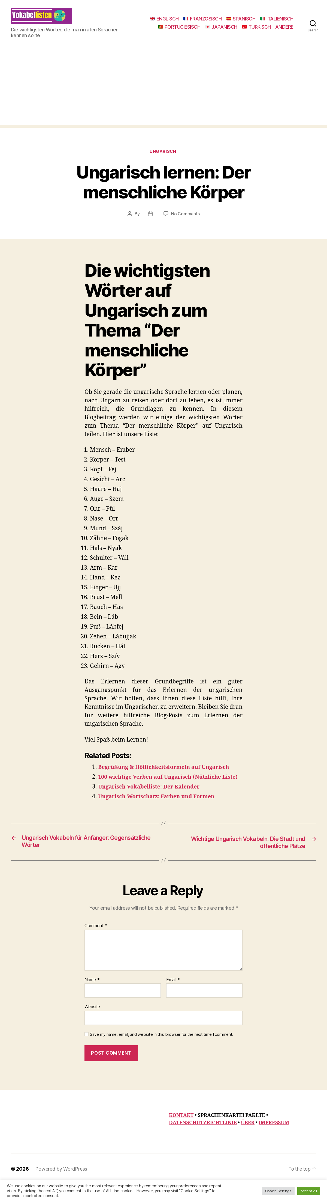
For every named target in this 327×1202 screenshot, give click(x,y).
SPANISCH (278, 19)
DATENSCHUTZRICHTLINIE (203, 1140)
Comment (95, 943)
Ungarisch (163, 160)
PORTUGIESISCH (235, 27)
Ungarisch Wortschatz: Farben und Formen (160, 813)
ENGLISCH (202, 19)
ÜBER (248, 1140)
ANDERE (284, 35)
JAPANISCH (277, 27)
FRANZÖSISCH (241, 19)
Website (92, 1024)
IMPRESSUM (274, 1140)
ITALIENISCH (193, 27)
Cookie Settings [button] (278, 1191)
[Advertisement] (163, 95)
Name (91, 997)
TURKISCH (256, 35)
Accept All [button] (309, 1191)
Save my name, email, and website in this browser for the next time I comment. (161, 1052)
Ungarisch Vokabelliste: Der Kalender (152, 804)
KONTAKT (181, 1133)
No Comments (185, 222)
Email (173, 997)
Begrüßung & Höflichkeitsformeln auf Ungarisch (168, 775)
